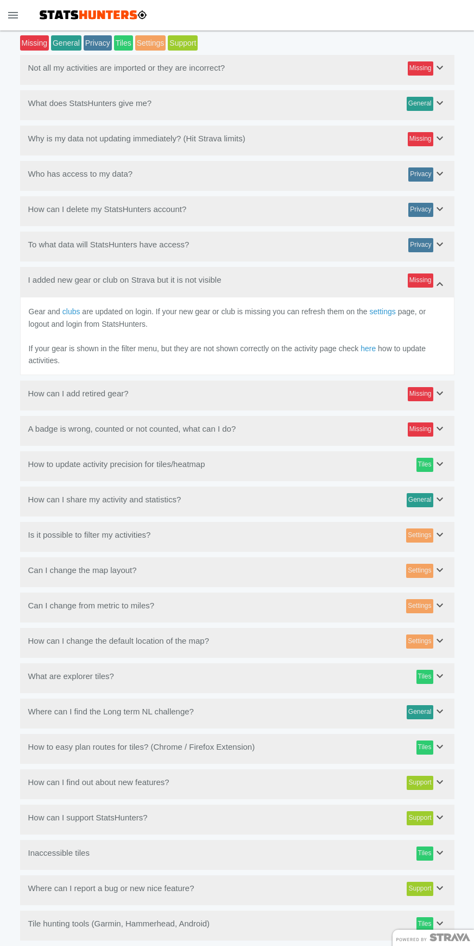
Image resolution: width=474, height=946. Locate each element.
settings (383, 311)
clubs (71, 311)
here (368, 348)
